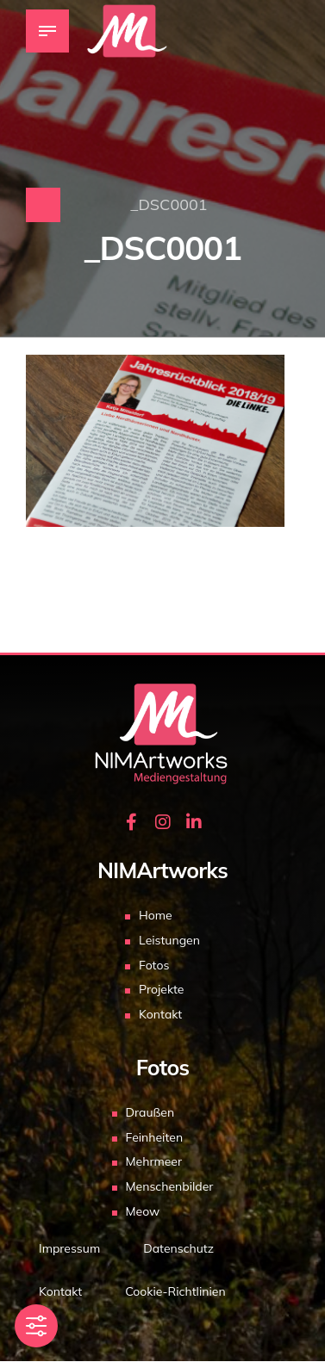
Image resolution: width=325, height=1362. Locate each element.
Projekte (161, 989)
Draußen (150, 1112)
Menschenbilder (170, 1186)
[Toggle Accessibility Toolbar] (36, 1326)
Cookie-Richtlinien (175, 1291)
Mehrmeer (154, 1161)
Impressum (69, 1248)
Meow (143, 1211)
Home (155, 915)
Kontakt (160, 1014)
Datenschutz (178, 1248)
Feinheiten (155, 1137)
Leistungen (169, 940)
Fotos (154, 965)
